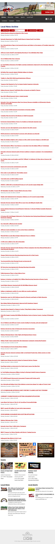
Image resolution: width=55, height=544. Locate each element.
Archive (41, 30)
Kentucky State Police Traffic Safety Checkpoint (13, 426)
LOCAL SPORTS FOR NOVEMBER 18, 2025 (45, 495)
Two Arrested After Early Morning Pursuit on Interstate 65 (16, 261)
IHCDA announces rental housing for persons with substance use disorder (20, 133)
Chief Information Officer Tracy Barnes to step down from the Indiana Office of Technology (25, 145)
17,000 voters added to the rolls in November (13, 241)
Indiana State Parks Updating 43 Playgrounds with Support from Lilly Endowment (16, 508)
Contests (4, 21)
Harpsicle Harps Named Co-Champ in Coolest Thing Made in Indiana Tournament (22, 309)
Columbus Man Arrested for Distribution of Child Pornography (17, 115)
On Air (18, 21)
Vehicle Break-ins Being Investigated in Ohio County (14, 33)
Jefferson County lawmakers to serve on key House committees (17, 229)
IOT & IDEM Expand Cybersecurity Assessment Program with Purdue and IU (20, 378)
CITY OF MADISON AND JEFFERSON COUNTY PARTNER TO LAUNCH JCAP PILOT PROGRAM (24, 390)
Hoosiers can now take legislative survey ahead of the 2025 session (19, 127)
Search (26, 30)
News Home (5, 30)
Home (3, 17)
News (17, 17)
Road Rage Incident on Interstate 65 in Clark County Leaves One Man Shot (20, 366)
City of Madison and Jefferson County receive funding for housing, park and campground (24, 322)
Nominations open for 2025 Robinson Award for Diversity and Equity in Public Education (24, 297)
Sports (23, 17)
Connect (11, 21)
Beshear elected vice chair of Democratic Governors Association (18, 328)
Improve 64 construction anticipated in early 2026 (14, 166)
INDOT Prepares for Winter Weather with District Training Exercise (18, 432)
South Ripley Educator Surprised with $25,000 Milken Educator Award (19, 285)
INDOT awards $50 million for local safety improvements (16, 408)
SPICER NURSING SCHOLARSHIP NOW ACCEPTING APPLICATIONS (17, 414)
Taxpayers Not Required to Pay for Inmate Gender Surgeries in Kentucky (20, 84)
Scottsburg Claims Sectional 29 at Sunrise (44, 488)
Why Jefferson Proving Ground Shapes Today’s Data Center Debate (16, 489)
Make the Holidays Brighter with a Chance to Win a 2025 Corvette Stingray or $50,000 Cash (25, 139)
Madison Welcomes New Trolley (9, 420)
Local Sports (33, 485)
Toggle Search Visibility (53, 19)
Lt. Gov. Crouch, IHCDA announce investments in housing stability (18, 109)
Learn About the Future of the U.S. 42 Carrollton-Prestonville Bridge (19, 402)
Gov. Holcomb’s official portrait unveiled (11, 223)
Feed (13, 30)
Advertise (10, 17)
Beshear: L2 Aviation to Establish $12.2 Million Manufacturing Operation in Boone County (24, 279)
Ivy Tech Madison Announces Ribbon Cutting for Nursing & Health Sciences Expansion (23, 372)
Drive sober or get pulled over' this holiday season (14, 172)
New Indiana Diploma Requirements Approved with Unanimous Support (19, 303)
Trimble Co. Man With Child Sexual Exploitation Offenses (16, 78)
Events (3, 460)
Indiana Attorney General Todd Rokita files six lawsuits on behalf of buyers (20, 90)
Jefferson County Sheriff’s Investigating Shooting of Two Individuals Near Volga (22, 52)
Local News (5, 485)
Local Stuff (30, 17)
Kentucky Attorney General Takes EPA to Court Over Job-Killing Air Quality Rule (21, 202)
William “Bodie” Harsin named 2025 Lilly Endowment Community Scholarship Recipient (23, 340)
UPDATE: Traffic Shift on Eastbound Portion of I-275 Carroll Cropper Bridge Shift (22, 184)
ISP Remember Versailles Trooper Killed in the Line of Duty (16, 190)
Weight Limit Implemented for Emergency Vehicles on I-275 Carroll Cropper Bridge (22, 196)
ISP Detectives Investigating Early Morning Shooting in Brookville (18, 267)
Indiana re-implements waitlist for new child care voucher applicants (19, 291)
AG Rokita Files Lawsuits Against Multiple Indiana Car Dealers (17, 72)
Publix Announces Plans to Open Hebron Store (13, 273)
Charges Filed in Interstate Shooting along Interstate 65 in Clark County (20, 255)
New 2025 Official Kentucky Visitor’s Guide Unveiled (14, 96)
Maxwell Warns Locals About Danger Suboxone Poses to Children (18, 235)
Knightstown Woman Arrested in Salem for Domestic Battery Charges (19, 360)
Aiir (31, 541)
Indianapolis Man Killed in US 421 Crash (11, 438)
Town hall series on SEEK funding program (12, 178)
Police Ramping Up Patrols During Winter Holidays (14, 346)
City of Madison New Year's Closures (10, 58)
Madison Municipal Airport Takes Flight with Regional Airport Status (18, 334)
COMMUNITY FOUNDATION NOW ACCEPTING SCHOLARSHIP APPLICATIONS (20, 396)
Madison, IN (47, 5)
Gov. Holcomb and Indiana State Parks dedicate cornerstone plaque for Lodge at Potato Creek (26, 384)
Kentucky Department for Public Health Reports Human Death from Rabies (20, 39)
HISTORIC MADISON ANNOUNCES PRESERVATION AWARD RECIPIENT (17, 500)
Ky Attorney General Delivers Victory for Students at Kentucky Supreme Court (21, 121)
